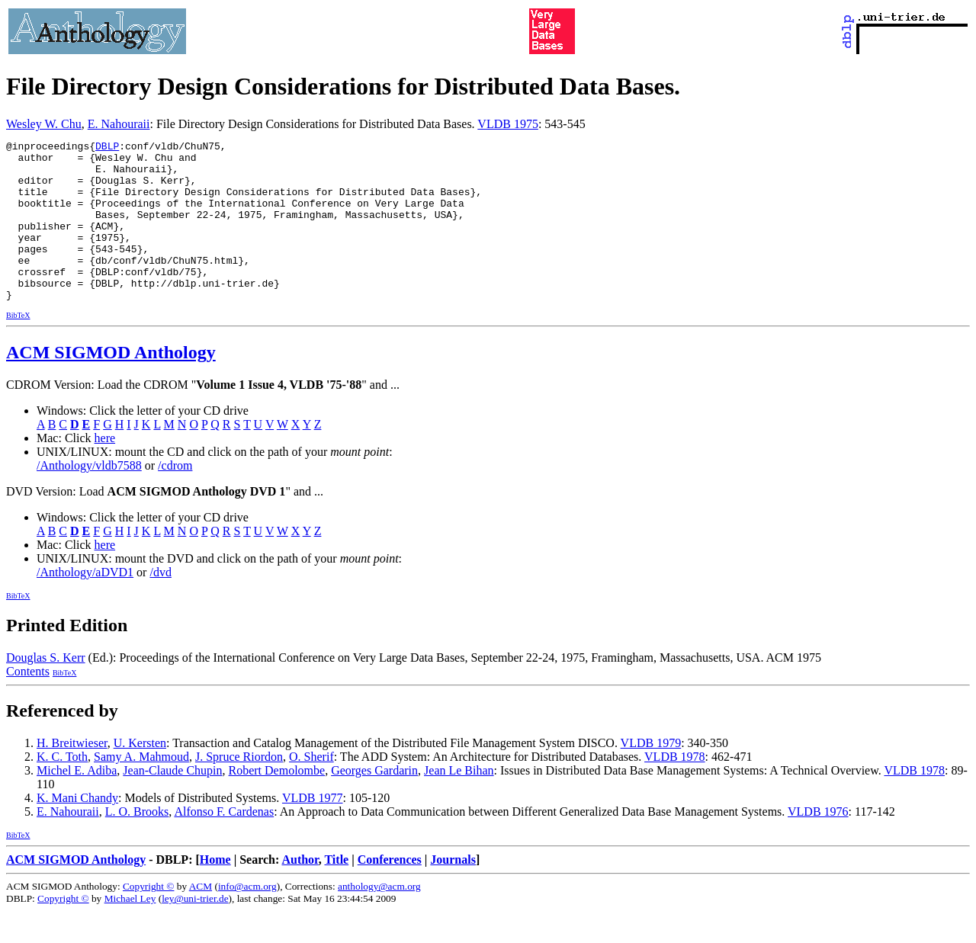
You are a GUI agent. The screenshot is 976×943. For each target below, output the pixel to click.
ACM (200, 918)
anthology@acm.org (379, 918)
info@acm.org (247, 918)
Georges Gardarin (374, 802)
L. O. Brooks (137, 843)
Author (299, 891)
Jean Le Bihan (459, 802)
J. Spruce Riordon (239, 788)
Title (336, 891)
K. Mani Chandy (77, 829)
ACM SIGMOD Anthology (111, 384)
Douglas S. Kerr (45, 689)
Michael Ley (130, 930)
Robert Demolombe (277, 802)
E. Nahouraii (119, 123)
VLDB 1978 (674, 788)
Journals (453, 891)
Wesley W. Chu (44, 123)
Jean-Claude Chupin (172, 802)
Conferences (390, 891)
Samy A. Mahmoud (141, 788)
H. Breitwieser (72, 774)
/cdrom (175, 497)
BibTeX (18, 347)
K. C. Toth (62, 788)
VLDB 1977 (312, 829)
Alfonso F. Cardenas (224, 843)
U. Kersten (140, 774)
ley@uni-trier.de (195, 930)
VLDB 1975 (507, 123)
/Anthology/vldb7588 (89, 497)
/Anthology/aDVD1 (85, 604)
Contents (28, 703)
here (105, 469)
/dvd (160, 604)
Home (215, 891)
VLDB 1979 (651, 774)
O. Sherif (311, 788)
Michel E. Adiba (77, 802)
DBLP (107, 148)
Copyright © (149, 918)
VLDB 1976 (818, 843)
